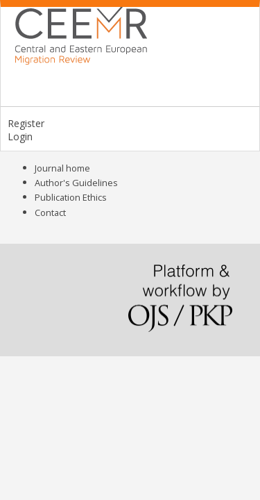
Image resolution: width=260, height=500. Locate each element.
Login (20, 136)
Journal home (62, 168)
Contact (50, 212)
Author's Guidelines (76, 182)
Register (26, 123)
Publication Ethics (71, 197)
